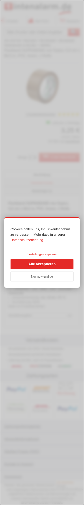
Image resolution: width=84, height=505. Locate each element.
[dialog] (42, 252)
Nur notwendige (42, 276)
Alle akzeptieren (42, 264)
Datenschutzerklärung (27, 240)
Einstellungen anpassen (41, 254)
